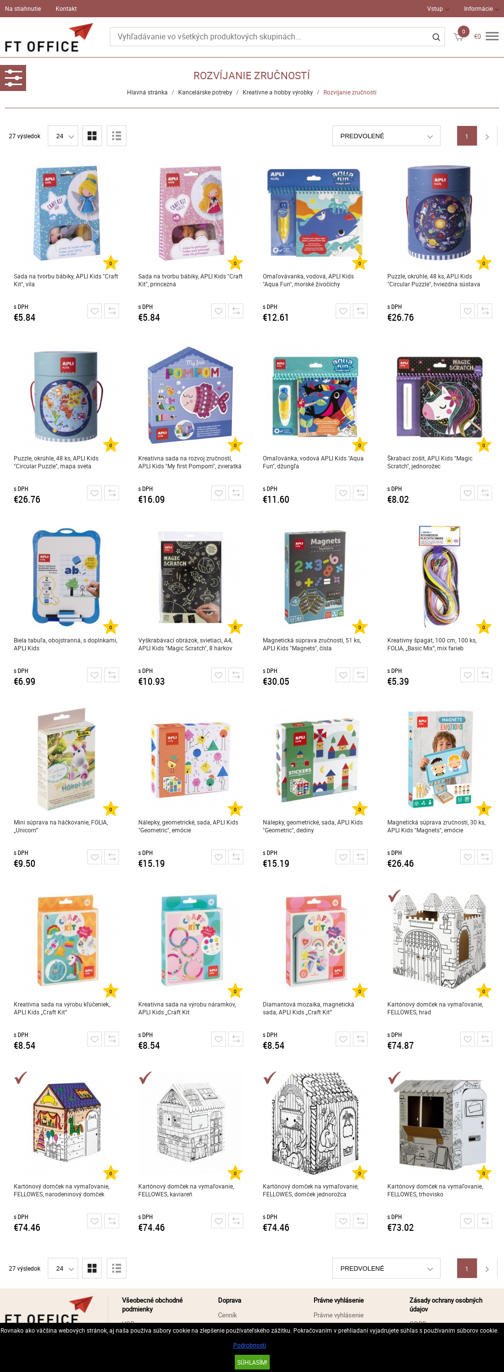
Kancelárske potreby (205, 92)
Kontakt (66, 8)
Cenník (227, 1315)
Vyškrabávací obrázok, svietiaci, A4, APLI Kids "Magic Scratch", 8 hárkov (185, 644)
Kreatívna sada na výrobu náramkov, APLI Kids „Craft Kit (187, 1008)
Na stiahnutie (23, 8)
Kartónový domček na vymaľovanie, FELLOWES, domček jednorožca (310, 1190)
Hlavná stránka (147, 92)
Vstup (435, 8)
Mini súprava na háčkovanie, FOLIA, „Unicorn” (61, 826)
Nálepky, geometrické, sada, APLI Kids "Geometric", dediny (313, 826)
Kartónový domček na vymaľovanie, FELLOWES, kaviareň (186, 1190)
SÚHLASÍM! (252, 1362)
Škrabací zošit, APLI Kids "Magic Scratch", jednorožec (429, 462)
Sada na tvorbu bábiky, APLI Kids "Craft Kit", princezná (190, 280)
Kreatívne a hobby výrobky (278, 92)
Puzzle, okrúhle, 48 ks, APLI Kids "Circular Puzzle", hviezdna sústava (433, 280)
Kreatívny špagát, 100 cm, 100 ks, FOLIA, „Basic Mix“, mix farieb (431, 644)
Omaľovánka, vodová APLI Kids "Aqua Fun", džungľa (313, 462)
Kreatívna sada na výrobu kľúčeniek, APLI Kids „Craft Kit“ (62, 1008)
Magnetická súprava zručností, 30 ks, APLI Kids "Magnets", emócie (436, 826)
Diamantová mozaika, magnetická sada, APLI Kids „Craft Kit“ (308, 1008)
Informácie (478, 8)
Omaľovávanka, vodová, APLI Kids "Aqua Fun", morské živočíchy (308, 280)
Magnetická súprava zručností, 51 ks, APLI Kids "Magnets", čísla (312, 644)
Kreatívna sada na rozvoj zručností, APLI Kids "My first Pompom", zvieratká (190, 462)
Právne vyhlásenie (339, 1315)
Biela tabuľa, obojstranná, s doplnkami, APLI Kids (65, 644)
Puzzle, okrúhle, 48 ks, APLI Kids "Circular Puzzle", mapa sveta (56, 462)
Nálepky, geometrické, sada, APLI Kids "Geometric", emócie (188, 826)
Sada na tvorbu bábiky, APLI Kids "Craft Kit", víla (66, 280)
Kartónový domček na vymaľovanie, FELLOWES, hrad (435, 1008)
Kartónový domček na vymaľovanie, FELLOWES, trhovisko (435, 1190)
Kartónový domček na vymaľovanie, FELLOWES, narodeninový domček (61, 1190)
